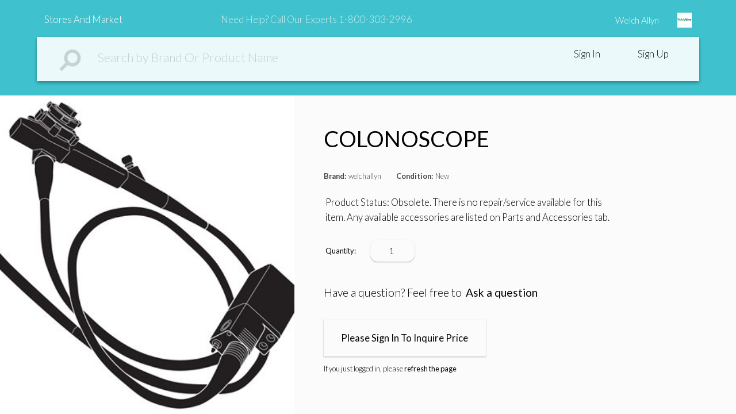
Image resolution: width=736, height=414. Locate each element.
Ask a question (502, 292)
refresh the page (430, 368)
